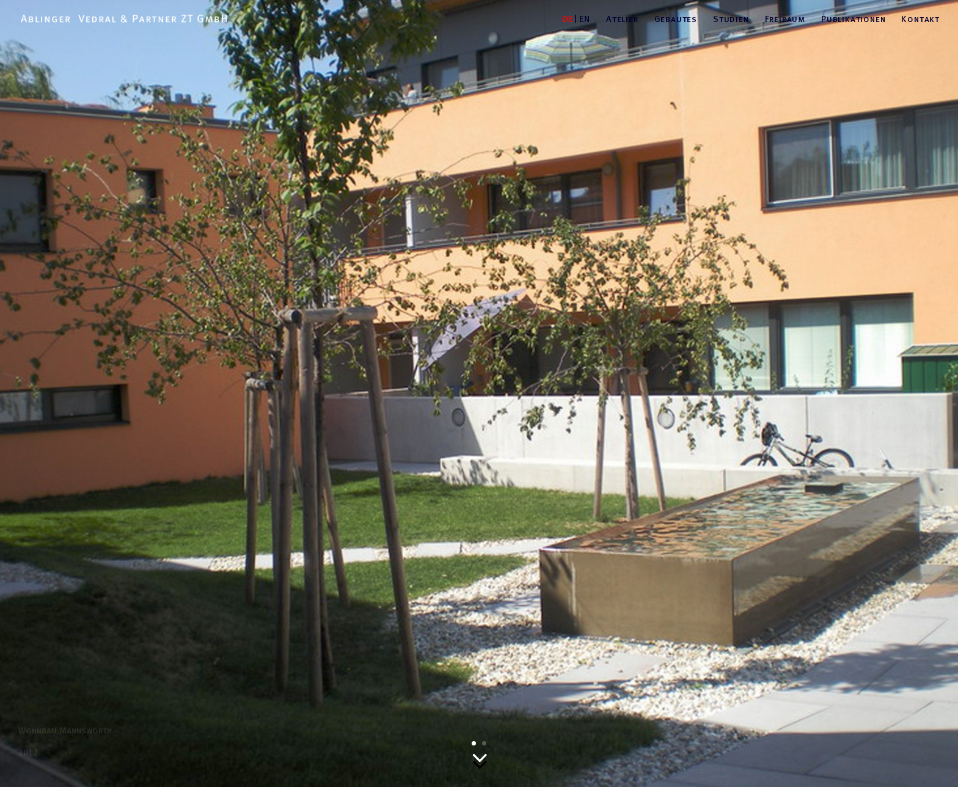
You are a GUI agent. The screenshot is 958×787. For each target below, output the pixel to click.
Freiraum (785, 19)
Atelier (622, 19)
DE (568, 19)
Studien (731, 19)
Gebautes (675, 19)
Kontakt (920, 19)
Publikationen (853, 19)
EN (584, 19)
